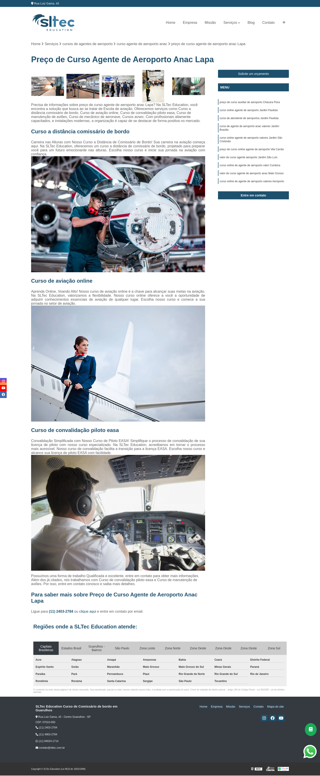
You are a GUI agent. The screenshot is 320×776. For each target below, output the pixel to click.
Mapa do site (276, 707)
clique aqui (87, 612)
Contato (268, 22)
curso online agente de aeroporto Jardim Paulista (249, 111)
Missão (210, 22)
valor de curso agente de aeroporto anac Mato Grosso (252, 178)
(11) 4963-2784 (46, 734)
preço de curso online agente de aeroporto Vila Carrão (252, 153)
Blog (251, 22)
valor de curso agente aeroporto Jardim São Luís (248, 161)
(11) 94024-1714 (47, 741)
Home (170, 22)
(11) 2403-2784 (61, 612)
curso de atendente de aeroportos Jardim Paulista (249, 119)
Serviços (230, 22)
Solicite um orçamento (253, 74)
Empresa (190, 22)
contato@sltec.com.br (50, 748)
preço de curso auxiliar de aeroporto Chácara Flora (250, 102)
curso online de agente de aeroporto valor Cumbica (250, 170)
